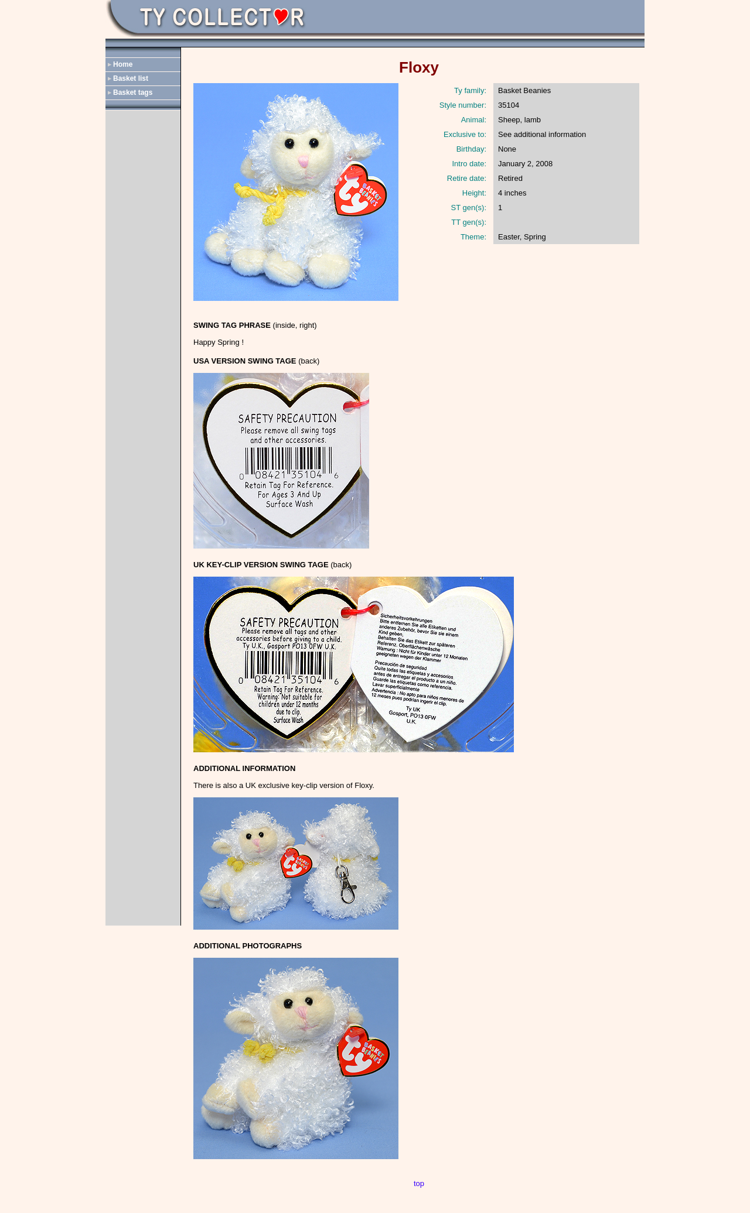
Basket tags (132, 92)
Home (122, 64)
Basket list (130, 78)
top (419, 1183)
